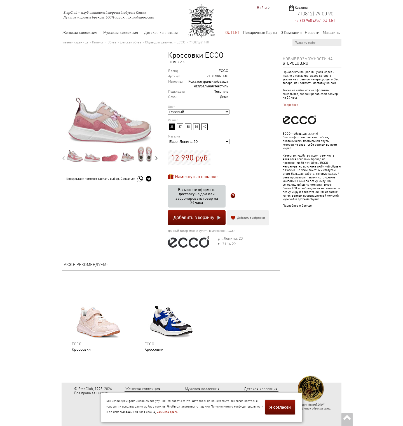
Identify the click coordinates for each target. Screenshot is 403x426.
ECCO (181, 42)
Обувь (111, 42)
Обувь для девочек (159, 42)
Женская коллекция (79, 32)
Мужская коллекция (120, 32)
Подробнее (290, 105)
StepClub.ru (295, 63)
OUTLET (232, 32)
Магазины (332, 32)
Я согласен (280, 407)
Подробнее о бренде (297, 206)
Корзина (301, 8)
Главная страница (75, 42)
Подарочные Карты (260, 32)
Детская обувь (130, 42)
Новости (312, 32)
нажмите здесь (167, 412)
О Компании (291, 32)
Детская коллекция (161, 32)
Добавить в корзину (194, 217)
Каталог (98, 42)
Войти (262, 8)
